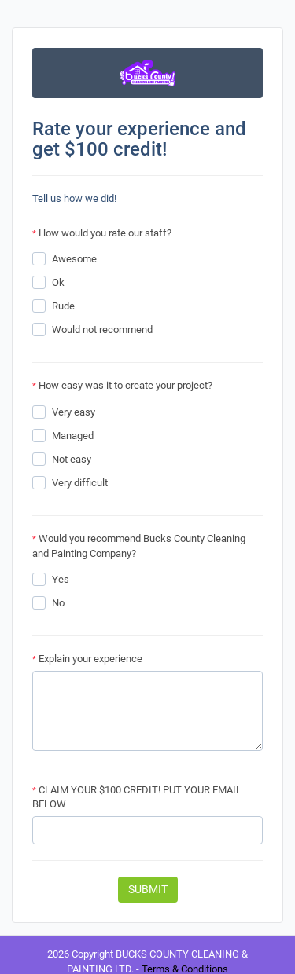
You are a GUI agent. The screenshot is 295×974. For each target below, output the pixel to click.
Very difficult (80, 483)
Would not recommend (102, 329)
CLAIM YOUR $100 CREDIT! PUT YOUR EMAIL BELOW (137, 797)
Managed (73, 435)
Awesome (74, 259)
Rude (63, 306)
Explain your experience (87, 659)
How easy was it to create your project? (122, 385)
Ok (58, 282)
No (58, 603)
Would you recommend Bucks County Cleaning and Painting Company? (138, 546)
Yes (60, 579)
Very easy (73, 412)
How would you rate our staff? (101, 233)
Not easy (71, 459)
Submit (148, 889)
